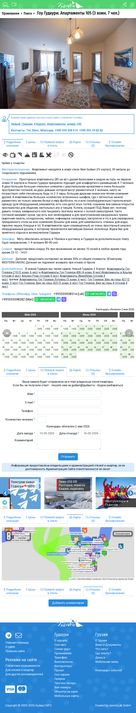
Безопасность (63, 661)
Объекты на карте (66, 691)
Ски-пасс (60, 644)
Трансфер (60, 657)
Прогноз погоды (65, 683)
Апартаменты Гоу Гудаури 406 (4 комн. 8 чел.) (71, 272)
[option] (68, 63)
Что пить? (101, 649)
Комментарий (25, 440)
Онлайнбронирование (114, 143)
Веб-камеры (62, 687)
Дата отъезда (69, 433)
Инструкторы (63, 666)
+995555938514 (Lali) (69, 294)
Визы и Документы (108, 644)
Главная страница (17, 642)
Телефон (28, 411)
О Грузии (101, 640)
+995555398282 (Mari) (18, 299)
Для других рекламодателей (24, 674)
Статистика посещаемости (22, 665)
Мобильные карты (66, 696)
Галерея (59, 679)
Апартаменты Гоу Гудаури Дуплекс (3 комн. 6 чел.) (53, 279)
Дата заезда (26, 433)
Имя (31, 394)
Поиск (28, 13)
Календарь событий (108, 670)
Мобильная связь (106, 661)
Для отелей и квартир (19, 670)
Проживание (10, 13)
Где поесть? (103, 653)
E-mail (30, 402)
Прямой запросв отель (52, 143)
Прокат (59, 670)
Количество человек (20, 419)
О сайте (10, 647)
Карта (75, 142)
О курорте (60, 640)
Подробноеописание (12, 143)
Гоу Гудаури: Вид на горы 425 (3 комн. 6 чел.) (48, 283)
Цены (31, 142)
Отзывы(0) (93, 143)
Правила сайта (15, 651)
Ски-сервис (62, 674)
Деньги (100, 657)
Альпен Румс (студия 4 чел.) (40, 276)
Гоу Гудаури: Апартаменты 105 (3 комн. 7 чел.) (77, 13)
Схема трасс (62, 649)
